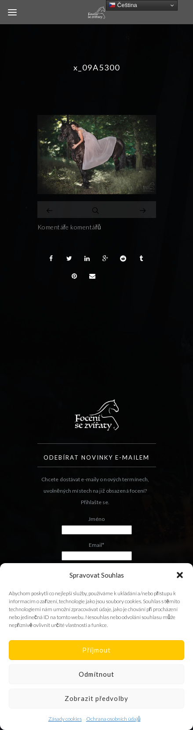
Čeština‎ (123, 5)
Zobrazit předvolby (96, 698)
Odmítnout (96, 674)
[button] (179, 575)
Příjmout (96, 650)
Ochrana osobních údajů (113, 718)
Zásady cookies (65, 718)
